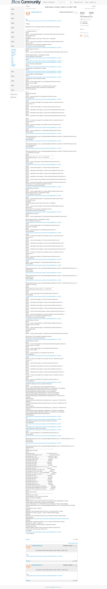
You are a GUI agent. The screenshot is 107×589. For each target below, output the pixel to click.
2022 (12, 27)
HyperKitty (53, 587)
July (12, 57)
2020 (12, 37)
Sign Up (93, 2)
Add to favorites (84, 25)
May (12, 59)
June (12, 58)
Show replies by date (73, 543)
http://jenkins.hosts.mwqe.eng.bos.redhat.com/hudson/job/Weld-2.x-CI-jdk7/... (44, 20)
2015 (12, 81)
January (13, 65)
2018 (12, 46)
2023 (12, 23)
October (13, 52)
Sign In (87, 2)
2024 (12, 18)
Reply (28, 539)
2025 (12, 14)
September (13, 54)
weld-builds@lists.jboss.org (86, 16)
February (13, 64)
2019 (12, 41)
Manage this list (79, 2)
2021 (12, 32)
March (12, 62)
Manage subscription (85, 19)
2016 (12, 76)
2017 (12, 71)
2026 (12, 9)
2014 (12, 85)
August (12, 55)
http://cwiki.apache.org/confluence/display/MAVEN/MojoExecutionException (51, 518)
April (12, 61)
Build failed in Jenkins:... (31, 8)
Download (13, 97)
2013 (12, 90)
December (13, 49)
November (13, 51)
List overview (14, 94)
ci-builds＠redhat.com (36, 12)
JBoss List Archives (33, 2)
